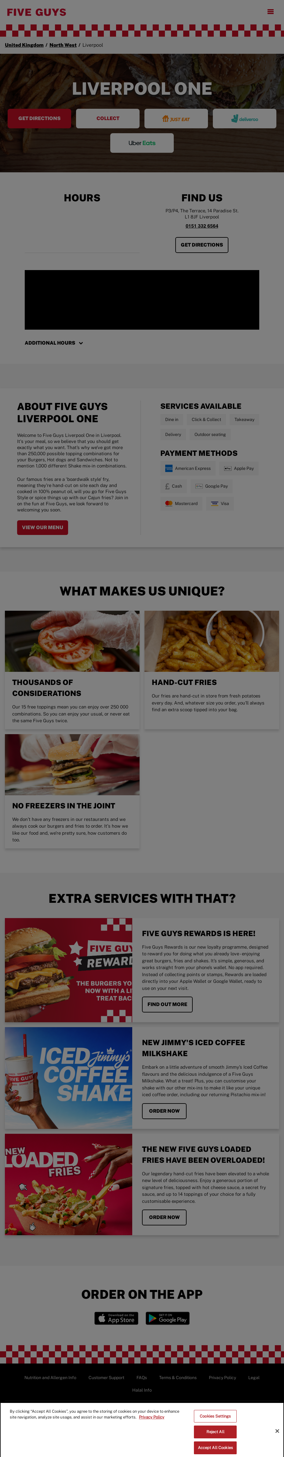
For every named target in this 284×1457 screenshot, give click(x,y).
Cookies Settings (215, 1423)
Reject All (215, 1439)
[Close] (277, 1438)
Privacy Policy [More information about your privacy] (151, 1424)
